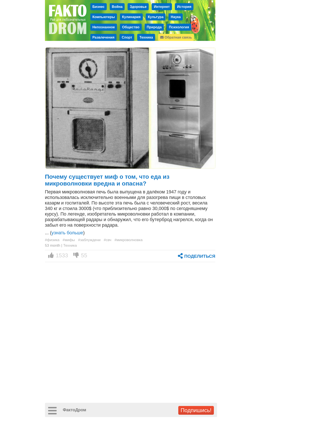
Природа (154, 27)
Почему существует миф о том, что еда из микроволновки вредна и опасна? (107, 180)
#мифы (69, 240)
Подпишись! (196, 410)
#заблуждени (89, 240)
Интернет (162, 7)
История (184, 7)
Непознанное (103, 27)
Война (117, 7)
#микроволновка (128, 240)
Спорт (127, 37)
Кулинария (131, 17)
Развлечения (103, 37)
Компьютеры (103, 17)
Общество (131, 27)
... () (65, 232)
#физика (52, 240)
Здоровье (138, 7)
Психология (179, 27)
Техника (146, 37)
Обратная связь (176, 37)
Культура (156, 17)
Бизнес (98, 7)
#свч (107, 240)
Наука (176, 17)
